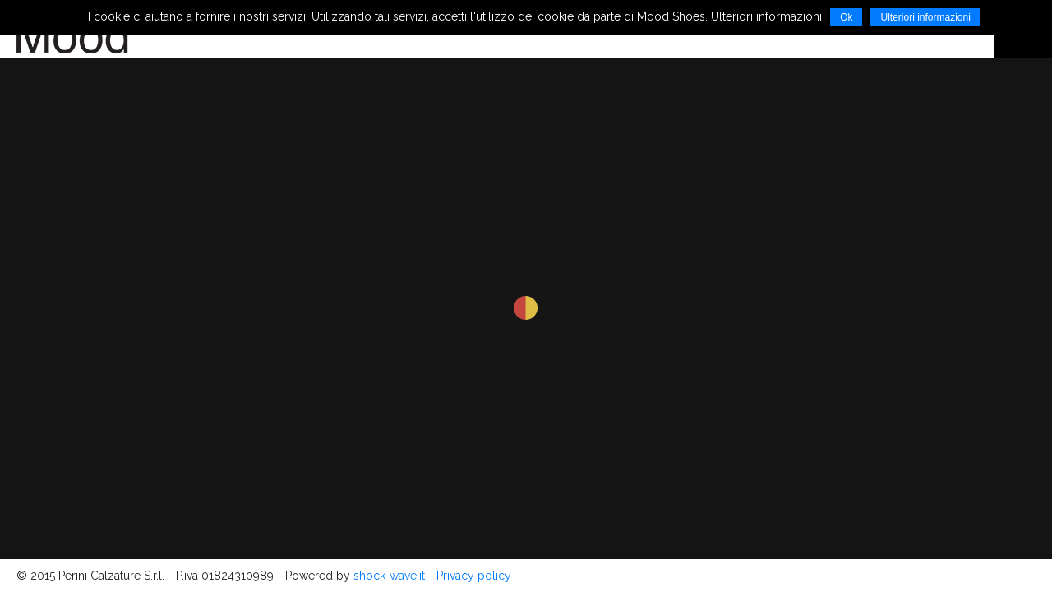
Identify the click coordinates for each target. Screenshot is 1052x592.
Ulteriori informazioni (925, 17)
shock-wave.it (389, 575)
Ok (846, 17)
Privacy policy (473, 575)
